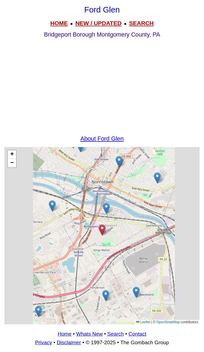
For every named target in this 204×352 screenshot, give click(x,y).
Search (115, 334)
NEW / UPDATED (98, 23)
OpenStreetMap (168, 322)
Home (65, 334)
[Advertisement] (102, 92)
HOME (59, 23)
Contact (137, 334)
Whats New (89, 334)
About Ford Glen (102, 138)
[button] (136, 292)
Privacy (43, 342)
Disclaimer (69, 342)
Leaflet (143, 322)
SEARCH (141, 23)
